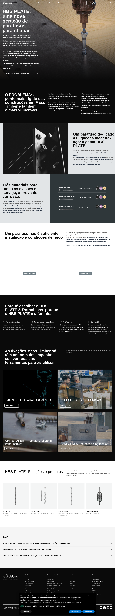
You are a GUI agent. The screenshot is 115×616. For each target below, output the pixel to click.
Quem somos (95, 579)
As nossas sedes (96, 583)
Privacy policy (50, 579)
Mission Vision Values (97, 581)
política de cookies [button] (76, 597)
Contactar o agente (96, 585)
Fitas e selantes (29, 583)
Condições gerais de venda (53, 585)
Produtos (51, 3)
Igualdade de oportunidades (54, 590)
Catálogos (72, 581)
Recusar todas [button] (75, 611)
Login (71, 579)
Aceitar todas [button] (88, 611)
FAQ (59, 3)
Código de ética (51, 589)
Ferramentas (41, 3)
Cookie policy (50, 581)
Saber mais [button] (26, 611)
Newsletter (72, 589)
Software (72, 583)
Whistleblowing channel (53, 587)
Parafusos (27, 579)
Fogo (26, 587)
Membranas (28, 585)
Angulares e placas (29, 581)
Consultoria (72, 587)
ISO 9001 (94, 590)
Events (93, 589)
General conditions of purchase (54, 583)
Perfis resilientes (29, 589)
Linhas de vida (28, 590)
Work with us (95, 587)
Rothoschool (73, 585)
